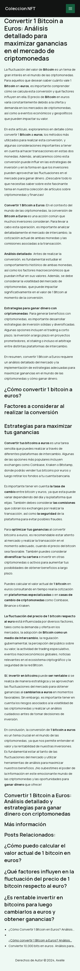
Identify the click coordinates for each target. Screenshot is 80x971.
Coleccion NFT (20, 8)
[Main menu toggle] (70, 8)
